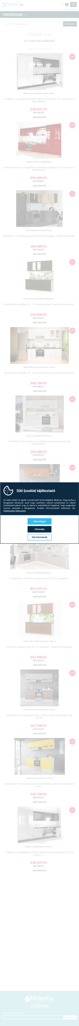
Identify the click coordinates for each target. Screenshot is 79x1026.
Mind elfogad (39, 521)
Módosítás (39, 529)
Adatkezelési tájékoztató (14, 510)
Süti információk (39, 537)
